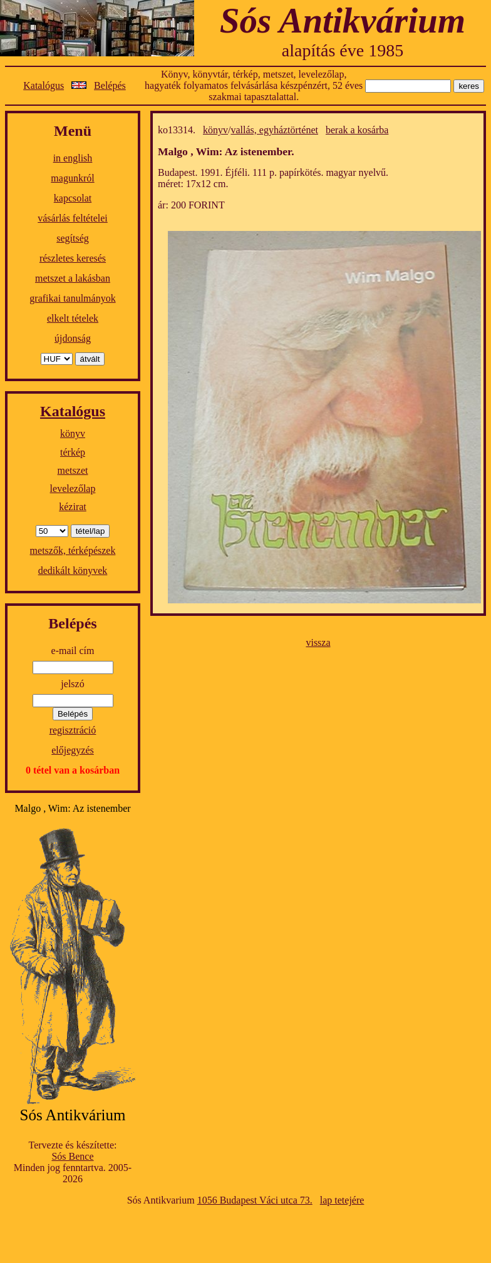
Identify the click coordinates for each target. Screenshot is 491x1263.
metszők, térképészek (73, 550)
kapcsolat (72, 198)
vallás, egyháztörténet (274, 130)
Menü (72, 131)
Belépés (110, 85)
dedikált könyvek (73, 570)
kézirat (72, 506)
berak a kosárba (357, 130)
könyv (72, 433)
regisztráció (72, 730)
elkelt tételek (72, 318)
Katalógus (43, 85)
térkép (72, 452)
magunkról (72, 178)
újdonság (72, 338)
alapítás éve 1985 (342, 50)
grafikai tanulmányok (72, 298)
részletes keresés (72, 258)
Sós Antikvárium (342, 20)
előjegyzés (72, 750)
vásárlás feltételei (73, 218)
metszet (73, 470)
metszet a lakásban (72, 278)
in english (73, 158)
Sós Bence (72, 1156)
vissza (318, 642)
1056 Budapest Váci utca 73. (255, 1200)
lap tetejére (342, 1200)
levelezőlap (73, 488)
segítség (72, 238)
